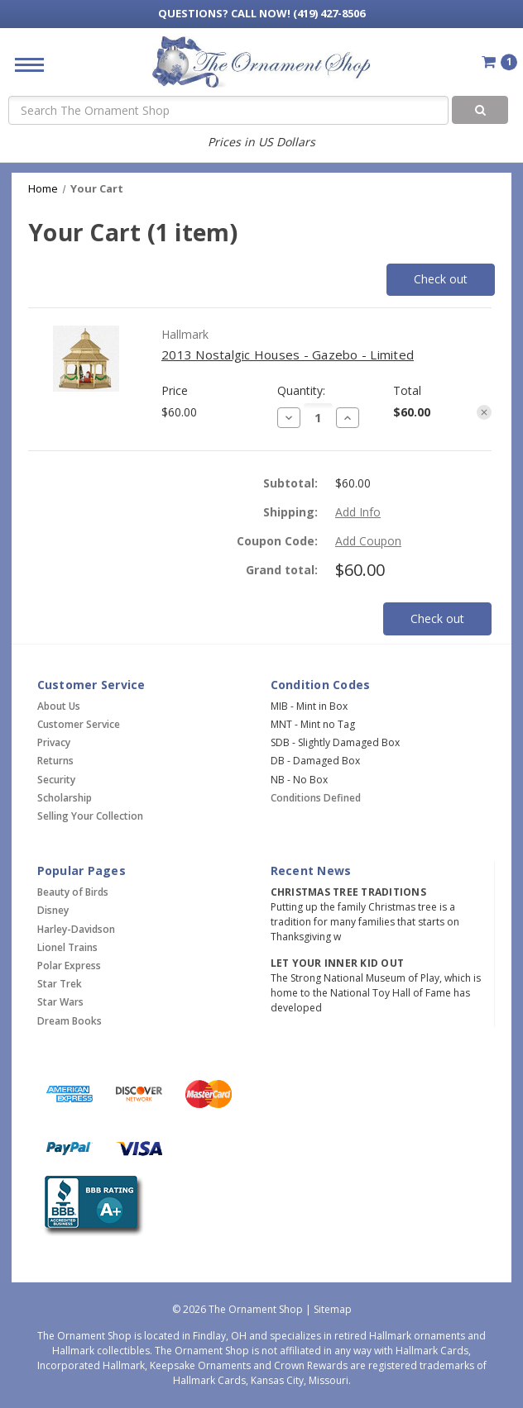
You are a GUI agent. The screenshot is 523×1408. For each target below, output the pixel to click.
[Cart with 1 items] (499, 61)
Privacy (53, 742)
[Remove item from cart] (484, 412)
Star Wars (60, 1002)
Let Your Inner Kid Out (338, 963)
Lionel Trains (67, 947)
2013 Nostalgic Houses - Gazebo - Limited (287, 354)
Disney (53, 910)
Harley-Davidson (76, 929)
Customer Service (78, 724)
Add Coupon (368, 541)
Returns (55, 761)
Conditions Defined (316, 798)
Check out (441, 279)
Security (56, 780)
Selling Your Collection (90, 816)
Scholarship (64, 798)
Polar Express (69, 965)
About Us (58, 706)
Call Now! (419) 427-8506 (261, 13)
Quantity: (301, 390)
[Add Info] (358, 512)
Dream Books (69, 1021)
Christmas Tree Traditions (348, 892)
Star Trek (59, 984)
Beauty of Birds (72, 892)
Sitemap (333, 1309)
